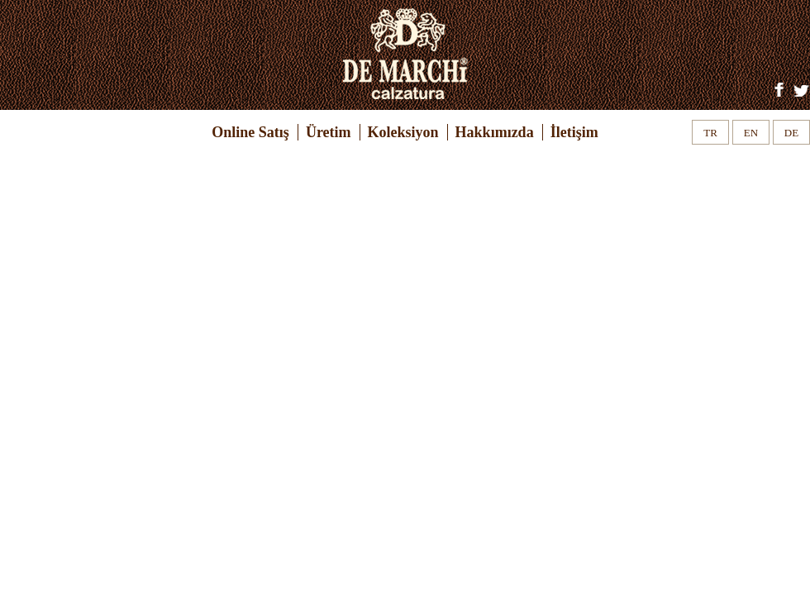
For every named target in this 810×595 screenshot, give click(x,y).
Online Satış (250, 132)
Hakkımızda (494, 132)
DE (791, 132)
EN (751, 132)
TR (710, 132)
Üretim (328, 132)
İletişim (574, 132)
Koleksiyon (403, 132)
